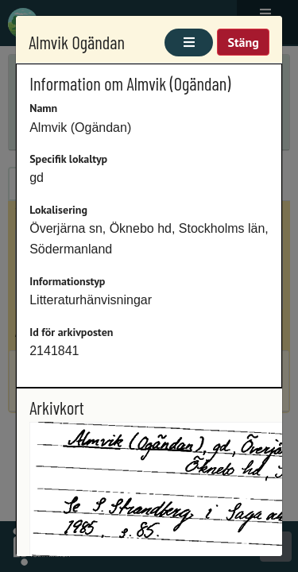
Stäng (242, 42)
